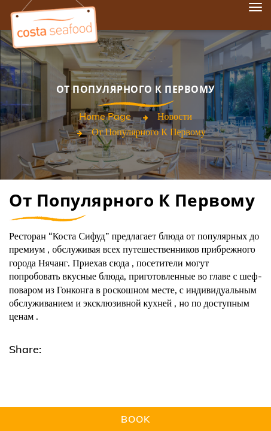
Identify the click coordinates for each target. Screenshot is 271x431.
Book (135, 419)
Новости (174, 116)
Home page (105, 116)
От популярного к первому (149, 132)
